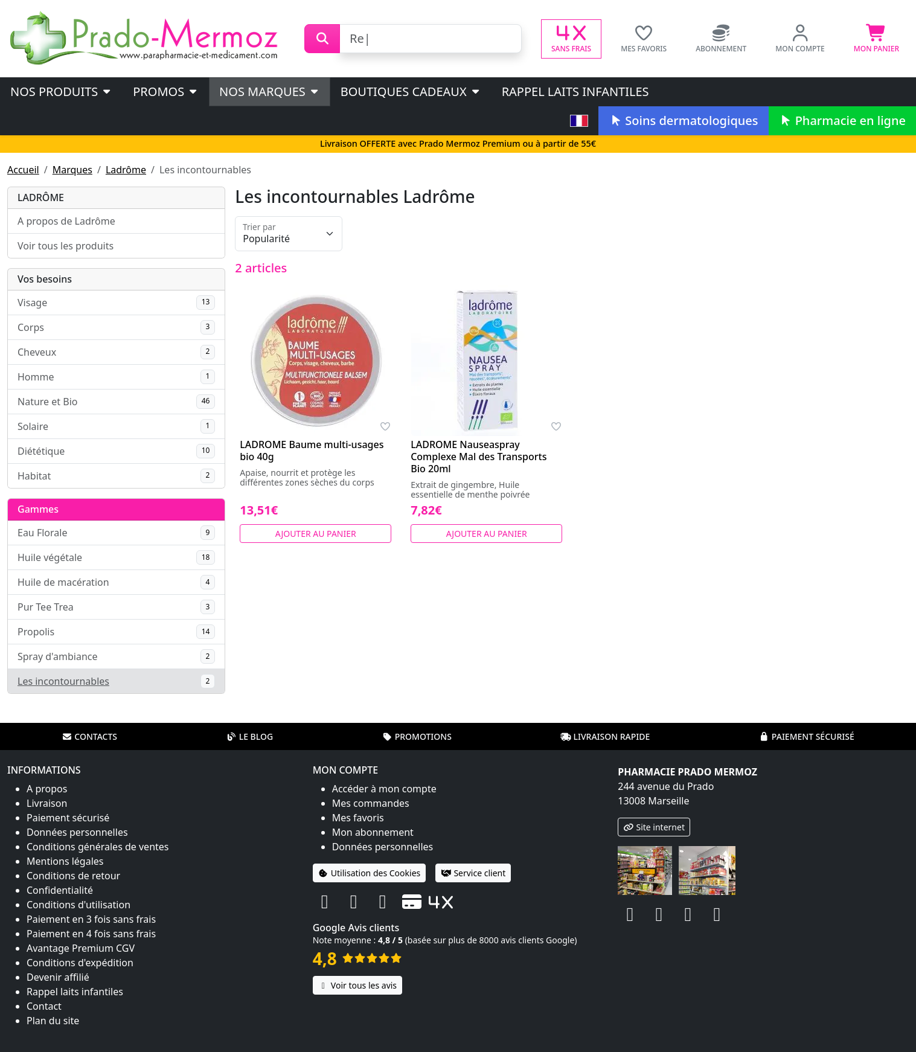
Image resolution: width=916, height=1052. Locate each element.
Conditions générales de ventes (98, 846)
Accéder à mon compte (384, 788)
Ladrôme (126, 169)
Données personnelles (77, 832)
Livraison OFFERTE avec (458, 143)
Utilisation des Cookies (369, 873)
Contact (44, 1006)
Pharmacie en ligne (842, 120)
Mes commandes (370, 803)
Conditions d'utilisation (78, 904)
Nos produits (61, 91)
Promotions (417, 736)
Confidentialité (60, 890)
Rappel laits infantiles (575, 91)
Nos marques (269, 91)
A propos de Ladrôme (66, 221)
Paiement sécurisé (806, 736)
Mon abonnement (373, 832)
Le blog (250, 736)
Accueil (23, 169)
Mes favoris (358, 817)
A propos (47, 788)
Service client (473, 873)
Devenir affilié (58, 977)
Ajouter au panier (315, 533)
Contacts (89, 736)
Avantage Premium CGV (81, 948)
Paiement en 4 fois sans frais (91, 933)
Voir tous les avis (357, 985)
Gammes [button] (38, 509)
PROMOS (166, 91)
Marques (72, 169)
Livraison (47, 803)
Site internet (654, 827)
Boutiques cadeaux (411, 91)
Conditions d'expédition (80, 962)
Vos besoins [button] (45, 279)
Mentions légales (65, 861)
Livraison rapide (605, 736)
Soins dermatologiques (683, 120)
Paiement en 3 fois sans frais (91, 919)
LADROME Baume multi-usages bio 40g (311, 450)
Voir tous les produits (66, 245)
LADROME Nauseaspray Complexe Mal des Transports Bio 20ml (478, 456)
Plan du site (53, 1020)
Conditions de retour (73, 875)
